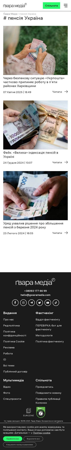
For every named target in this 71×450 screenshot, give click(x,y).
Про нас (8, 319)
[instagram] (23, 302)
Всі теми (8, 365)
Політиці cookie (41, 433)
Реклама (8, 347)
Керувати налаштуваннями (19, 445)
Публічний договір (15, 371)
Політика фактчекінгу (50, 341)
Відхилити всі (33, 439)
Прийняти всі (12, 439)
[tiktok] (56, 302)
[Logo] (15, 5)
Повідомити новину (48, 392)
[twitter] (39, 302)
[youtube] (48, 302)
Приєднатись (44, 386)
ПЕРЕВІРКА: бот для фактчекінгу (49, 327)
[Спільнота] (51, 5)
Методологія (44, 335)
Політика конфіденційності (14, 333)
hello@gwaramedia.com (35, 295)
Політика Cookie (14, 341)
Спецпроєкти (12, 398)
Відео (7, 386)
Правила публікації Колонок (48, 400)
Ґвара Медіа (10, 14)
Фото (6, 392)
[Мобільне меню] (66, 5)
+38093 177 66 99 (35, 290)
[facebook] (15, 302)
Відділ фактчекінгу (48, 319)
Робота (8, 353)
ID (4, 359)
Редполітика (11, 325)
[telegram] (31, 302)
